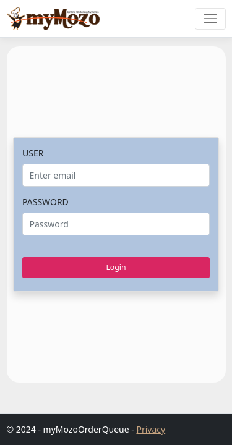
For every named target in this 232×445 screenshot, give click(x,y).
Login (116, 267)
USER (32, 153)
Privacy (150, 429)
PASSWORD (45, 202)
